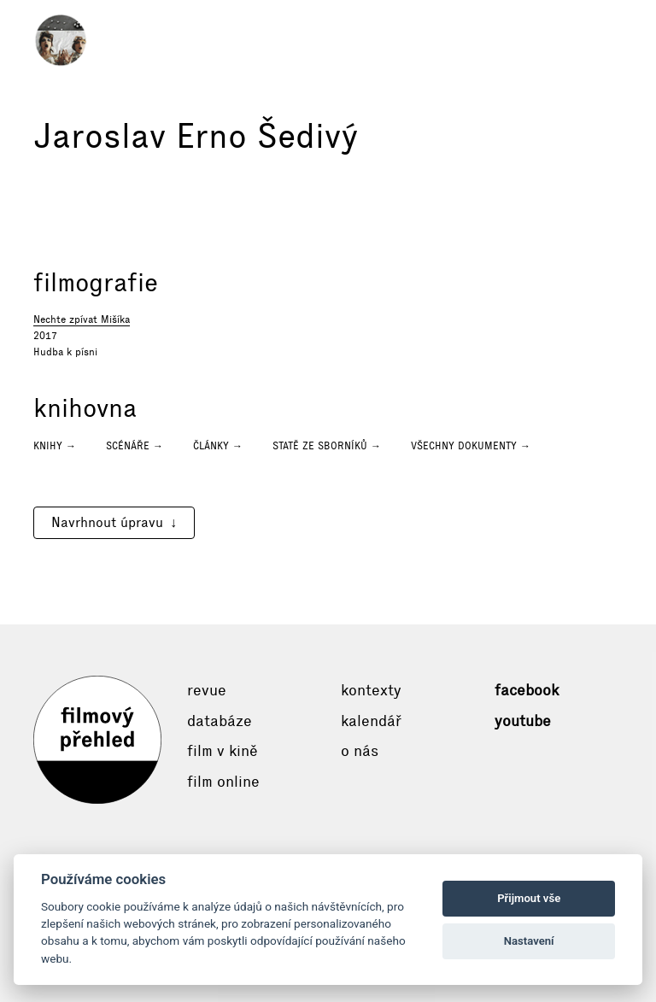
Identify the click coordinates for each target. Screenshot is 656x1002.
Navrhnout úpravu (107, 522)
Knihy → (54, 446)
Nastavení (529, 941)
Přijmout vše (528, 898)
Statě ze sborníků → (326, 446)
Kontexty (371, 690)
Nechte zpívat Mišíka (81, 319)
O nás (359, 750)
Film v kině (222, 750)
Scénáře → (134, 446)
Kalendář (371, 721)
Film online (223, 781)
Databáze (219, 721)
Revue (206, 690)
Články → (218, 446)
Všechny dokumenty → (470, 446)
